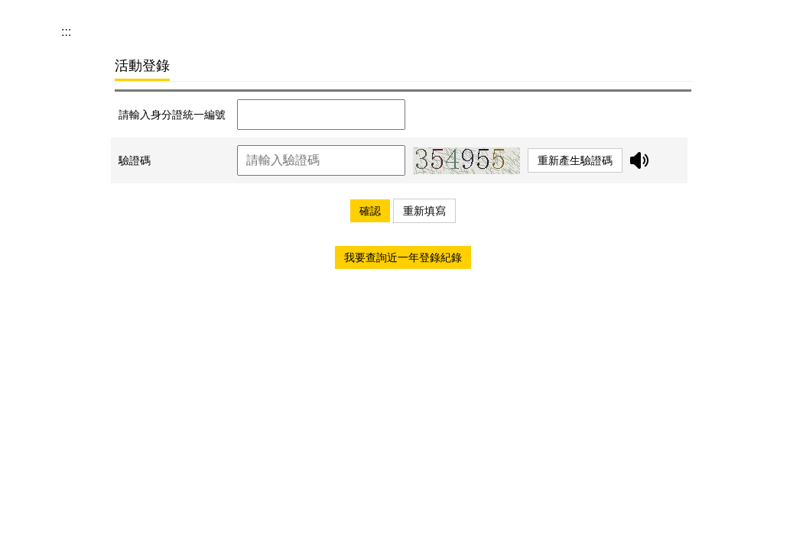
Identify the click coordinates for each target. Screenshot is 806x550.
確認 (370, 211)
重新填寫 (424, 211)
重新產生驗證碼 (575, 160)
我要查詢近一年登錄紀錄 (403, 257)
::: (66, 31)
